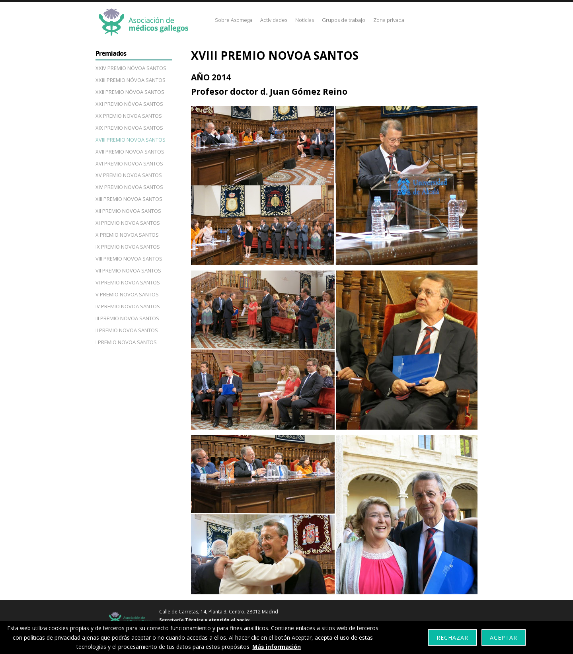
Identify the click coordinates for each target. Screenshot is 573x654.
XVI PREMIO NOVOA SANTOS (129, 163)
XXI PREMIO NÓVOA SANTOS (129, 103)
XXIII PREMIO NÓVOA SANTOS (131, 80)
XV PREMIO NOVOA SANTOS (129, 175)
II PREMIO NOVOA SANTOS (127, 330)
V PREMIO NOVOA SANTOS (127, 294)
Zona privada (388, 19)
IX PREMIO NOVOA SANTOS (128, 246)
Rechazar (452, 637)
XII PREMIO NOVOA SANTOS (128, 210)
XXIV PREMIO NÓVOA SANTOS (131, 68)
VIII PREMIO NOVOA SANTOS (129, 258)
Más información (276, 646)
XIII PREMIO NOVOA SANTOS (129, 198)
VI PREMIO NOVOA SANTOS (128, 282)
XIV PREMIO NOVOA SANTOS (129, 187)
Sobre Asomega (233, 19)
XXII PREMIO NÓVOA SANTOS (130, 91)
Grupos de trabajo (343, 19)
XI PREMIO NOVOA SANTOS (128, 222)
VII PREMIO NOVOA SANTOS (128, 270)
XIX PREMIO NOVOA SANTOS (129, 127)
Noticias (304, 19)
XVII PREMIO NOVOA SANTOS (130, 151)
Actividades (273, 19)
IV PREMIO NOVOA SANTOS (128, 306)
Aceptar (503, 637)
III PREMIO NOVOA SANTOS (127, 318)
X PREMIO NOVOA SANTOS (127, 234)
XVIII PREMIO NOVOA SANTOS (131, 139)
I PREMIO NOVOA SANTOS (126, 342)
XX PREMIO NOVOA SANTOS (129, 115)
